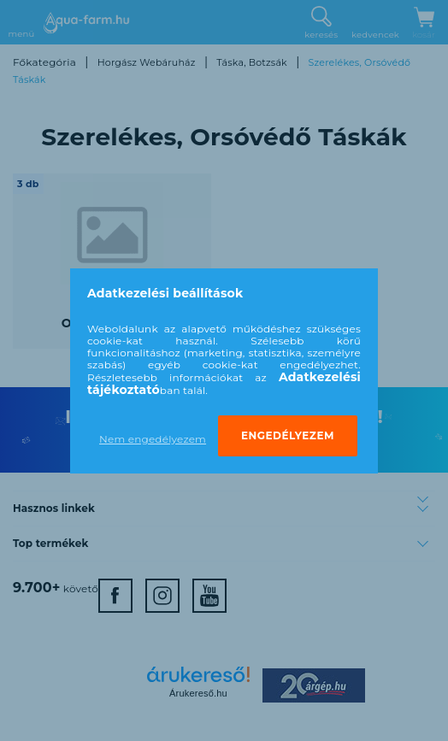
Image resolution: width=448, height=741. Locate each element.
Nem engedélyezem (152, 438)
